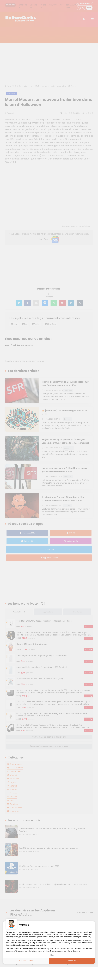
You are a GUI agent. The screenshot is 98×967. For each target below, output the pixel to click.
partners (22, 932)
